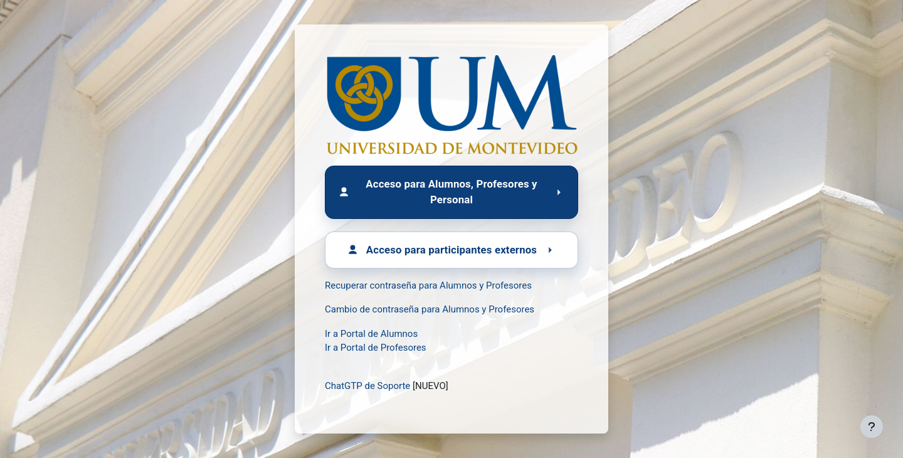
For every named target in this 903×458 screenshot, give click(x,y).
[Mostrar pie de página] (871, 426)
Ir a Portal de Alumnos (371, 333)
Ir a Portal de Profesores (375, 347)
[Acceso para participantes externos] (451, 250)
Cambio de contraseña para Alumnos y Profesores (429, 309)
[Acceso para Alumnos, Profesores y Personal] (451, 192)
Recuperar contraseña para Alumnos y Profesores (428, 285)
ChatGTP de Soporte (367, 385)
